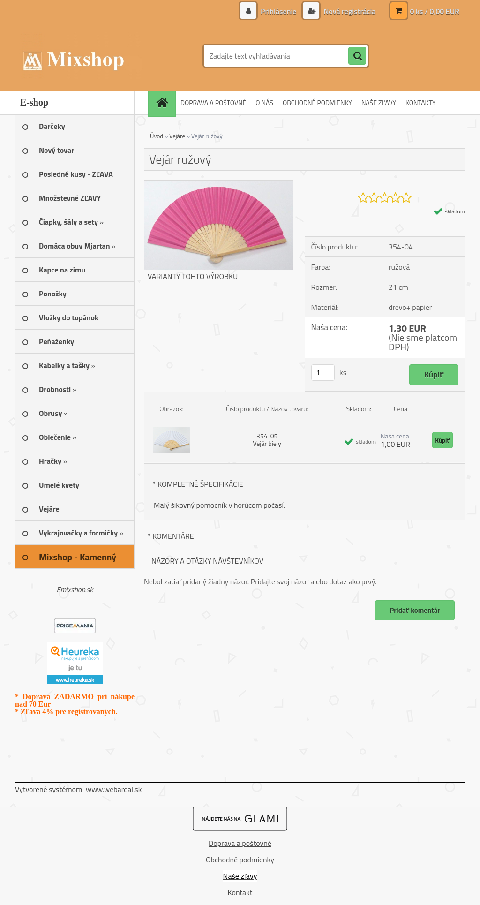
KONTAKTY (420, 102)
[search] (357, 56)
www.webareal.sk (114, 789)
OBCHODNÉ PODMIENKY (317, 102)
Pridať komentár (415, 610)
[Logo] (79, 55)
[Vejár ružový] (218, 184)
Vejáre (177, 136)
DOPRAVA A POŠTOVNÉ (213, 102)
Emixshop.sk (75, 589)
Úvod (156, 136)
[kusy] (323, 372)
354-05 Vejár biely (267, 439)
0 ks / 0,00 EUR (434, 11)
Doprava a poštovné (240, 843)
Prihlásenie (278, 11)
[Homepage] (165, 102)
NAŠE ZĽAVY (378, 102)
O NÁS (264, 102)
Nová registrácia (348, 11)
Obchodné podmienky (240, 859)
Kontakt (240, 892)
